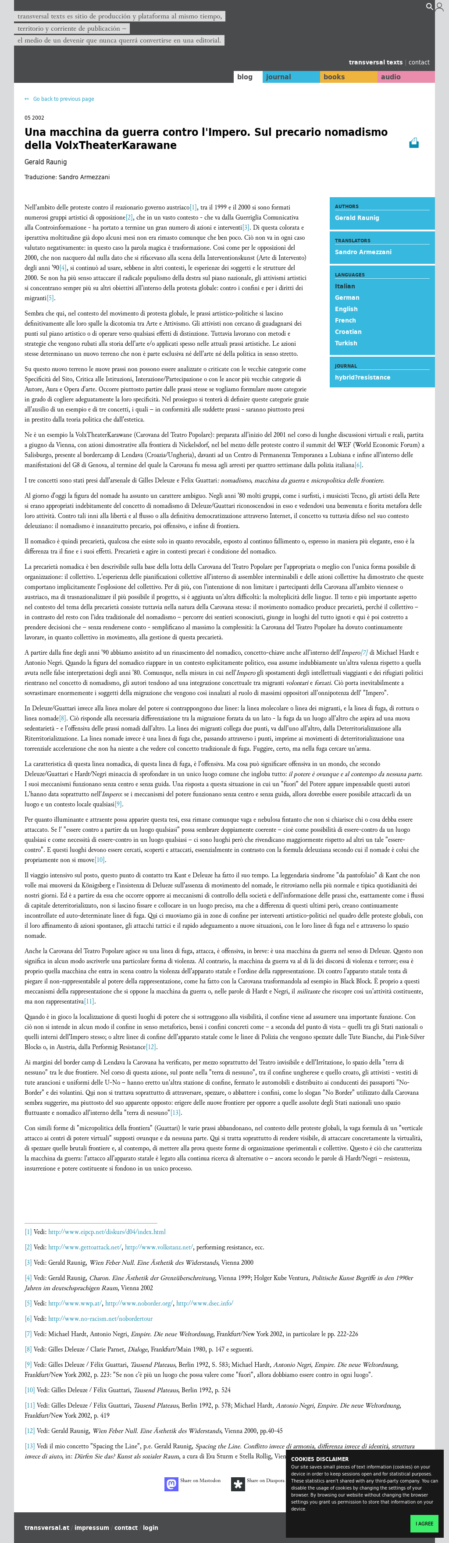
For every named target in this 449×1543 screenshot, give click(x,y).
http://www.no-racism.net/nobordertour (100, 1319)
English (346, 309)
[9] (118, 804)
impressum (92, 1527)
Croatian (348, 332)
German (347, 297)
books (332, 76)
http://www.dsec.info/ (204, 1303)
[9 (27, 1365)
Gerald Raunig (357, 218)
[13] (175, 1113)
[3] (245, 228)
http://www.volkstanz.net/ (159, 1247)
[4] (63, 268)
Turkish (346, 343)
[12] (151, 1047)
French (345, 320)
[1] (193, 207)
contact (419, 62)
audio (390, 76)
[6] (358, 465)
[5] (50, 298)
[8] (62, 718)
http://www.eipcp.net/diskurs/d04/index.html (107, 1232)
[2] (129, 218)
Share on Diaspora (258, 1484)
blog (240, 76)
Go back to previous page (63, 99)
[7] (364, 653)
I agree (424, 1523)
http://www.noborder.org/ (139, 1303)
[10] (99, 860)
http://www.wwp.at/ (75, 1303)
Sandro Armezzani (363, 252)
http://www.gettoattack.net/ (84, 1247)
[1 (27, 1232)
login (150, 1527)
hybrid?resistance (363, 377)
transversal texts (377, 62)
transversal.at (47, 1527)
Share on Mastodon (192, 1484)
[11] (89, 1002)
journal (275, 76)
